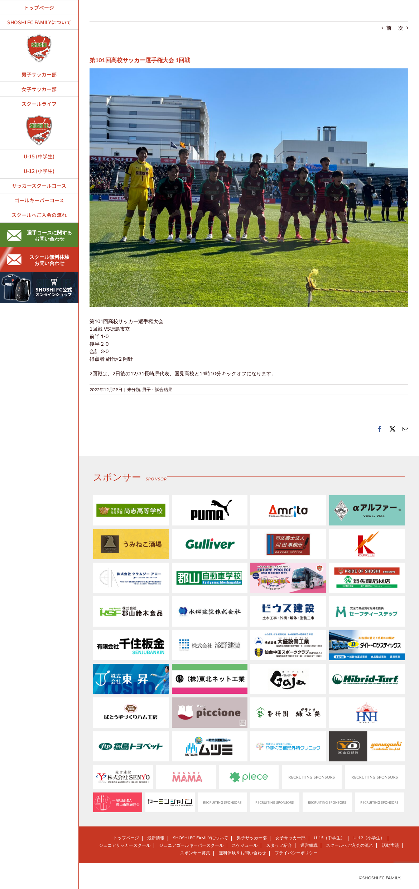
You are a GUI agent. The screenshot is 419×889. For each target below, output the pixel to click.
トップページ (126, 837)
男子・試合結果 (157, 389)
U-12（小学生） (369, 837)
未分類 (133, 389)
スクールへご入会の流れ (349, 845)
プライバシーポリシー (296, 852)
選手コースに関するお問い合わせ (39, 235)
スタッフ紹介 (279, 845)
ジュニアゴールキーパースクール (191, 845)
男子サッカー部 (252, 837)
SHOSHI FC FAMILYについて (200, 837)
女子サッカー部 (290, 837)
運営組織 (309, 845)
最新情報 (155, 837)
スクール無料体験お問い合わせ (38, 260)
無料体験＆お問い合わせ (242, 852)
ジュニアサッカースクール (124, 845)
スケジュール (244, 845)
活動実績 (390, 845)
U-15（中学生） (329, 837)
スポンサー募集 (195, 852)
